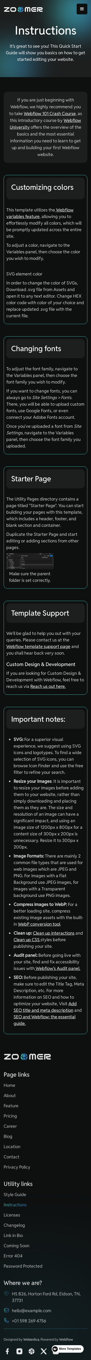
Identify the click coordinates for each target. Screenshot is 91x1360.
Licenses (12, 1217)
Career (10, 1128)
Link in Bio (13, 1238)
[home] (23, 9)
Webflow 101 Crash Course (50, 113)
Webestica (31, 1342)
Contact (11, 1159)
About (10, 1098)
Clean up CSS (27, 939)
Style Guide (15, 1197)
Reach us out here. (48, 686)
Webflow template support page (38, 646)
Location (12, 1149)
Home (9, 1087)
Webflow (66, 1342)
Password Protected (23, 1268)
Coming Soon (16, 1248)
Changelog (14, 1227)
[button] (82, 9)
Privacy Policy (17, 1169)
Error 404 (13, 1258)
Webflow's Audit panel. (57, 968)
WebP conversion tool (39, 924)
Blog (8, 1138)
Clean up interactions (53, 933)
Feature (11, 1108)
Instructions (15, 1207)
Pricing (10, 1118)
